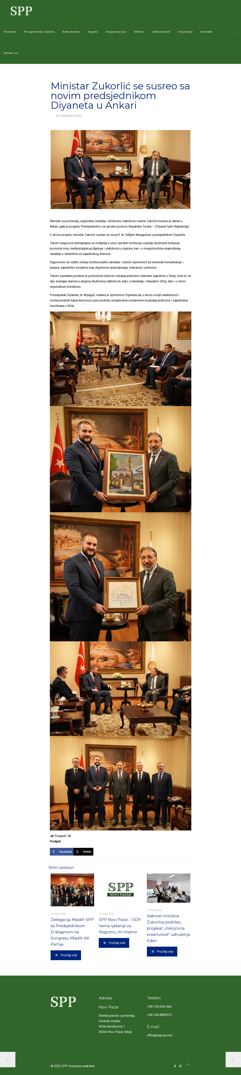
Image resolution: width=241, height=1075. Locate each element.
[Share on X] (83, 852)
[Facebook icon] (175, 1066)
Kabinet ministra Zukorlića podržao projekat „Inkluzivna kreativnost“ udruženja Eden (168, 928)
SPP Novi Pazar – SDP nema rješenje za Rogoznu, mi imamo (120, 925)
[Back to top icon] (188, 1064)
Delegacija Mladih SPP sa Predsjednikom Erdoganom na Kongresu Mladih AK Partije (72, 932)
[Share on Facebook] (62, 852)
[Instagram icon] (180, 1066)
